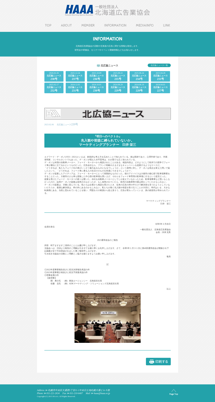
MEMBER (88, 25)
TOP (48, 25)
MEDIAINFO (145, 25)
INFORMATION (115, 25)
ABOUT (66, 25)
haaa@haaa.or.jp (102, 393)
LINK (166, 25)
